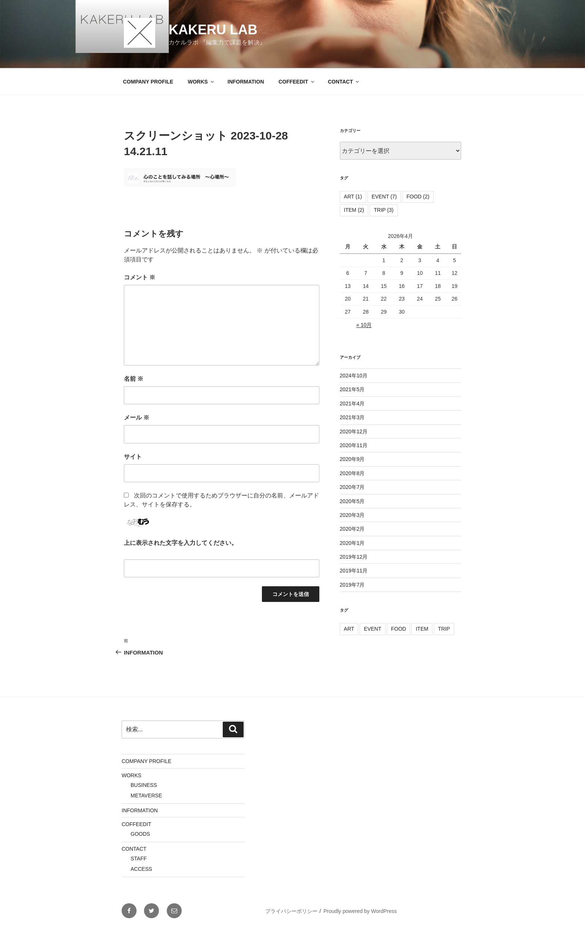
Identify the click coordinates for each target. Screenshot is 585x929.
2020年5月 (352, 501)
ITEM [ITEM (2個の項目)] (354, 210)
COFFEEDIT (296, 82)
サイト (133, 456)
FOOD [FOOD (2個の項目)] (418, 197)
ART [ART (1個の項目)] (353, 197)
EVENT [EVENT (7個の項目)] (384, 197)
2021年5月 (352, 389)
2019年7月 (352, 585)
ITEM (422, 629)
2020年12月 (354, 431)
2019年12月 (354, 557)
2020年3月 (352, 515)
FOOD (398, 629)
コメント (139, 277)
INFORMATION (246, 82)
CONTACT (344, 82)
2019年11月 (354, 571)
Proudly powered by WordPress (360, 911)
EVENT (372, 629)
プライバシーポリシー (291, 911)
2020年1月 (352, 543)
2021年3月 (352, 417)
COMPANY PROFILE (148, 82)
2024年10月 (354, 376)
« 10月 (364, 325)
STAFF (139, 858)
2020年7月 (352, 487)
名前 (133, 379)
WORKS (201, 82)
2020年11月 (354, 445)
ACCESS (141, 869)
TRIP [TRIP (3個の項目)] (384, 210)
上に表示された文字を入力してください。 (180, 543)
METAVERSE (146, 795)
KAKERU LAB (213, 29)
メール (136, 417)
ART (349, 629)
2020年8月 (352, 473)
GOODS (140, 834)
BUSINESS (144, 785)
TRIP (444, 629)
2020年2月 (352, 529)
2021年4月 (352, 404)
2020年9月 (352, 459)
